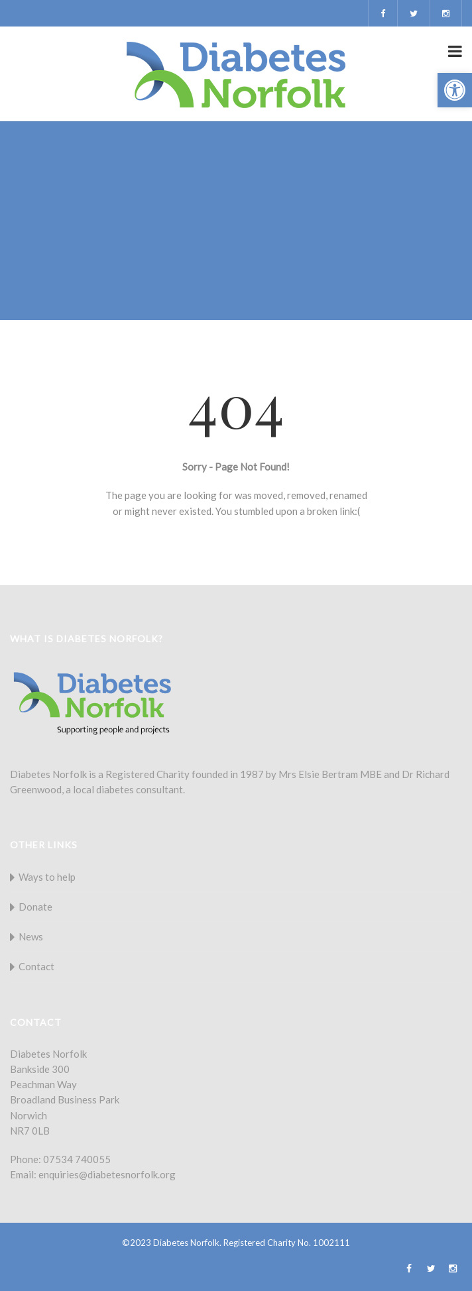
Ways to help (47, 877)
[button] (455, 90)
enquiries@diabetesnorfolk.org (107, 1174)
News (31, 936)
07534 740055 (77, 1159)
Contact (36, 966)
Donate (35, 907)
